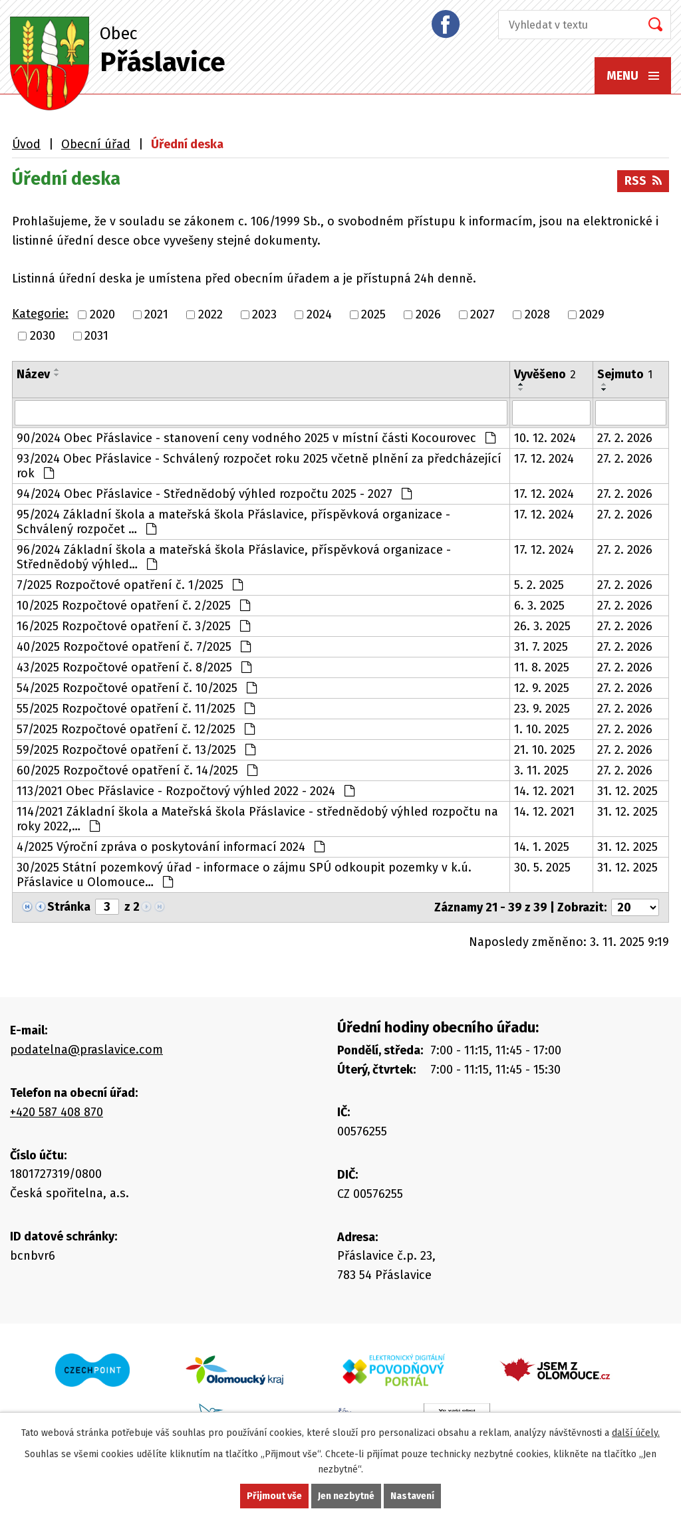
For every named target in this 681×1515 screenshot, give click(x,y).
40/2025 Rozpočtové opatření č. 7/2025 (134, 647)
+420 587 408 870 (56, 1112)
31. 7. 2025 (541, 647)
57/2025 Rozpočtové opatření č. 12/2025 (136, 729)
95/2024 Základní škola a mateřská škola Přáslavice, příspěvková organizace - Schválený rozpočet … (233, 521)
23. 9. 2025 (542, 708)
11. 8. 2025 (541, 667)
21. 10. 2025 (544, 750)
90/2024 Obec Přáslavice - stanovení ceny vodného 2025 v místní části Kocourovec (256, 438)
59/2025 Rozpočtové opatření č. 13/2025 (136, 750)
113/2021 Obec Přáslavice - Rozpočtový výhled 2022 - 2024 (185, 791)
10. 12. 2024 (545, 438)
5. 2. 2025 (539, 585)
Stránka (68, 906)
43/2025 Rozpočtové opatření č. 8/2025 (134, 667)
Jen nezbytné (346, 1496)
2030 (42, 335)
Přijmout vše (274, 1496)
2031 (96, 335)
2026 (428, 314)
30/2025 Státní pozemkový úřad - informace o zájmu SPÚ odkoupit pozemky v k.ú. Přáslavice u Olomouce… (244, 874)
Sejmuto (624, 374)
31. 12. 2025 (627, 791)
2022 (210, 314)
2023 (264, 314)
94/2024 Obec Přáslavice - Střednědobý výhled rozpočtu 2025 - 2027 (214, 494)
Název (33, 374)
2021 (156, 314)
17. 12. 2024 (544, 458)
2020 (102, 314)
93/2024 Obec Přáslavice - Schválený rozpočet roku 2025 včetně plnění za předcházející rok (259, 466)
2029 (592, 314)
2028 (537, 314)
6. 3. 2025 (539, 605)
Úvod (26, 144)
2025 (373, 314)
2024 (319, 314)
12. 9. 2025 (541, 688)
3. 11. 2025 (541, 770)
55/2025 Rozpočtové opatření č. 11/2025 (136, 708)
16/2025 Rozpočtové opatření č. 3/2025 (133, 626)
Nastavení (412, 1496)
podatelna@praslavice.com (86, 1049)
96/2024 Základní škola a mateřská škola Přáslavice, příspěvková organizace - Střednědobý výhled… (234, 557)
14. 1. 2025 (541, 847)
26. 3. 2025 (542, 626)
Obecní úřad (95, 144)
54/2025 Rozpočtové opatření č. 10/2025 (137, 688)
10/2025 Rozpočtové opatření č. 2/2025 (133, 605)
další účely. (636, 1433)
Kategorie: (40, 313)
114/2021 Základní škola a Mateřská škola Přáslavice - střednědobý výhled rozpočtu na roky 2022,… (257, 819)
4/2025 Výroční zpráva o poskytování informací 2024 (171, 847)
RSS (643, 181)
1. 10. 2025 (541, 729)
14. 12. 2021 (544, 791)
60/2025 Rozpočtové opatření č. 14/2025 (137, 770)
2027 (482, 314)
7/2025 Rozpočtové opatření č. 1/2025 (130, 585)
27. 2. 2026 (624, 438)
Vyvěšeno (545, 374)
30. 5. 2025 (542, 867)
